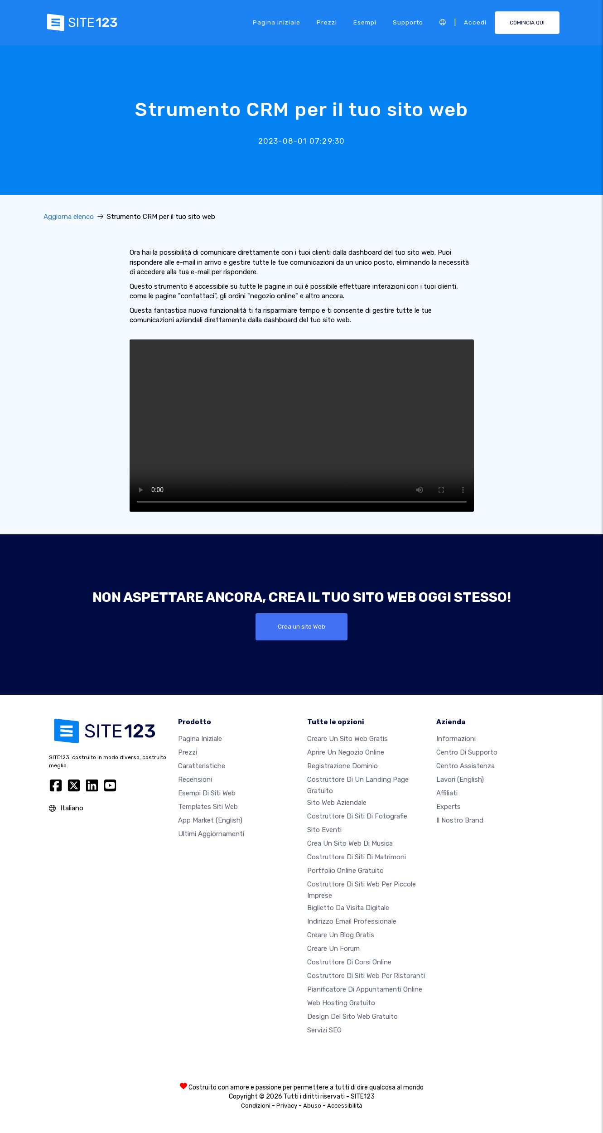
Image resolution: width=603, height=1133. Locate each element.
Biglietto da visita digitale (348, 908)
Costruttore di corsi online (349, 962)
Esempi (364, 22)
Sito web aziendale (337, 803)
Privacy (286, 1105)
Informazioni (456, 739)
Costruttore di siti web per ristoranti (366, 976)
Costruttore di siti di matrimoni (356, 857)
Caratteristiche (201, 766)
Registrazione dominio (342, 766)
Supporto (408, 22)
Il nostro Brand (459, 820)
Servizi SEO (324, 1030)
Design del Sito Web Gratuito (352, 1016)
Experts (448, 807)
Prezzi (327, 22)
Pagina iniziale (276, 22)
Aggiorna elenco (68, 217)
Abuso (312, 1105)
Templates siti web (208, 807)
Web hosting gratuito (341, 1003)
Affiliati (447, 793)
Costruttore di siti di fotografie (357, 817)
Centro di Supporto (466, 752)
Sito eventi (324, 830)
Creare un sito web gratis (347, 739)
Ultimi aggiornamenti (211, 834)
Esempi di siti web (207, 793)
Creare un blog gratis (340, 935)
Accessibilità (344, 1105)
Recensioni (195, 779)
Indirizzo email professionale (351, 921)
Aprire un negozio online (345, 752)
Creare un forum (333, 948)
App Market (210, 820)
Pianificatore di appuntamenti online (364, 989)
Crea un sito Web (301, 626)
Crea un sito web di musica (350, 844)
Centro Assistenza (465, 766)
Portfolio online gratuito (345, 871)
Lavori (460, 779)
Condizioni (255, 1105)
